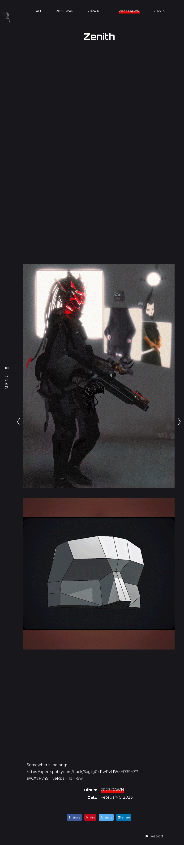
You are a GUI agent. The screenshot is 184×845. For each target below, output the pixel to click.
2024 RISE (96, 11)
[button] (154, 836)
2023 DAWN (129, 11)
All (39, 11)
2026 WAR (65, 11)
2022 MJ (160, 11)
